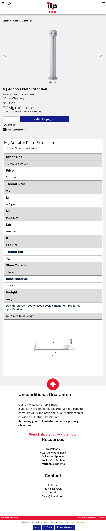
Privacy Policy (86, 517)
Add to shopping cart (44, 119)
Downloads (53, 449)
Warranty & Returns (53, 463)
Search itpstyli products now (52, 434)
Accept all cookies (65, 527)
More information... (78, 522)
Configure (48, 527)
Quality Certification (53, 460)
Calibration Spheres (53, 456)
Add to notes (10, 124)
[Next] (101, 55)
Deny (36, 527)
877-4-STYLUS (53, 488)
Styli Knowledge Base (53, 452)
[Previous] (5, 55)
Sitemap (78, 517)
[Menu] (3, 4)
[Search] (9, 3)
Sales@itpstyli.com (53, 496)
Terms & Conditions (98, 517)
